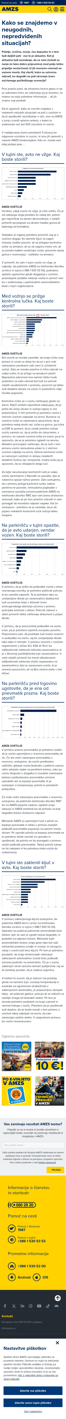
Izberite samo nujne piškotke (33, 1403)
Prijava (56, 1169)
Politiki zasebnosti (47, 1162)
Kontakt (7, 1316)
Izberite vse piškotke (33, 1391)
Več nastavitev (33, 1411)
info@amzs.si (9, 1328)
